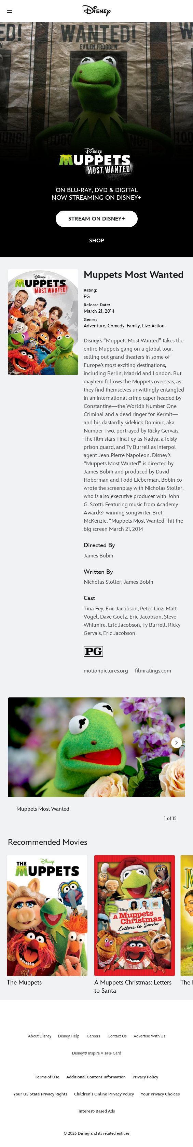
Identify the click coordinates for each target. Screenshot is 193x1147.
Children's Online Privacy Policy (104, 1094)
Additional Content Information (96, 1077)
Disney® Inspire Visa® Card (96, 1053)
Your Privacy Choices (160, 1094)
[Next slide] (176, 747)
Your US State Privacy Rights (40, 1094)
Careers (93, 1036)
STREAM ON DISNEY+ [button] (96, 219)
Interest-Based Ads (97, 1111)
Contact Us (117, 1036)
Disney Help (69, 1036)
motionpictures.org (106, 671)
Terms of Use (47, 1077)
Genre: (90, 319)
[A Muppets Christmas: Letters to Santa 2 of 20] (134, 915)
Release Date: (97, 305)
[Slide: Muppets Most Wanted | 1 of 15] (96, 747)
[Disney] (96, 11)
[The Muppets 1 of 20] (47, 915)
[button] (9, 11)
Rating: (90, 290)
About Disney (39, 1036)
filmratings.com (153, 671)
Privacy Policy (145, 1077)
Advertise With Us (149, 1036)
